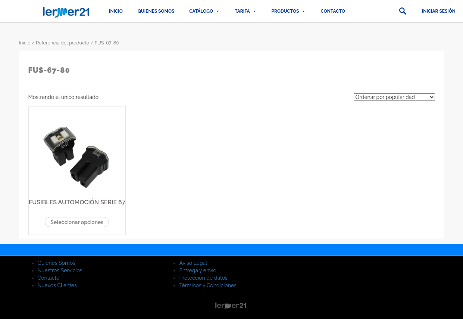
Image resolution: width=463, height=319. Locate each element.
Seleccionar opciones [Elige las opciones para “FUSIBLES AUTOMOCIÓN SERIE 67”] (76, 222)
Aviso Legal (193, 263)
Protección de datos (203, 278)
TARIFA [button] (245, 11)
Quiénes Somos (57, 263)
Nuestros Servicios (60, 270)
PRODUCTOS (289, 11)
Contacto (332, 11)
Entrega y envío (197, 270)
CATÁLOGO (204, 11)
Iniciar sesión (439, 11)
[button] (402, 11)
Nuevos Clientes (57, 285)
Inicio (116, 11)
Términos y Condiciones (207, 285)
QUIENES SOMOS (156, 11)
